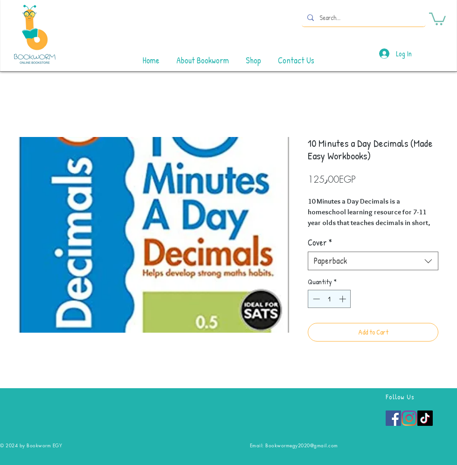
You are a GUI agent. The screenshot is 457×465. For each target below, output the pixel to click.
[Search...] (362, 17)
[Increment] (343, 299)
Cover (320, 243)
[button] (437, 18)
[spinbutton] (329, 299)
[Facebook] (393, 418)
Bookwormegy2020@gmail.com (301, 445)
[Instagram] (409, 418)
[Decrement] (315, 299)
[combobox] (373, 261)
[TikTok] (425, 418)
